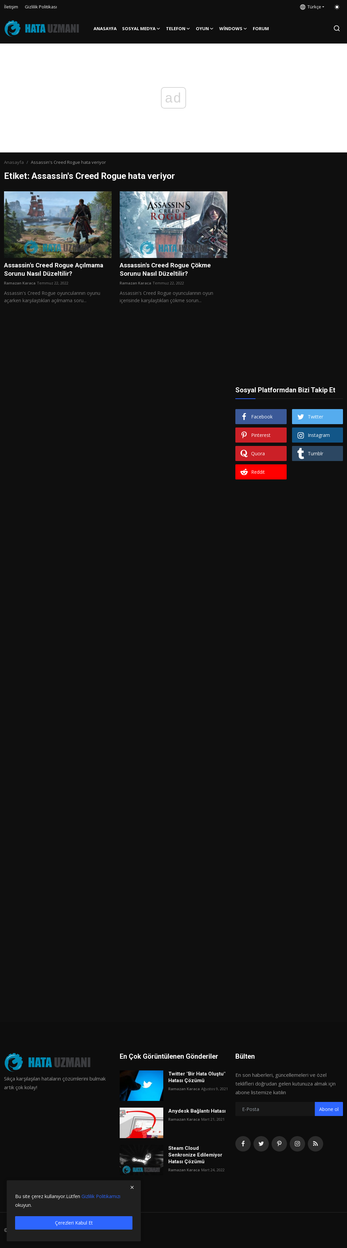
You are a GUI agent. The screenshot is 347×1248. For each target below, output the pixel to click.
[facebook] (243, 1144)
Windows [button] (233, 28)
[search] (337, 28)
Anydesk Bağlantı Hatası (197, 1111)
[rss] (315, 1144)
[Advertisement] (289, 233)
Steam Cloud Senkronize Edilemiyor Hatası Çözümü (195, 1155)
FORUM (261, 28)
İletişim (11, 7)
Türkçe (310, 7)
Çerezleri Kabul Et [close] (74, 1223)
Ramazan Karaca (20, 283)
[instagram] (297, 1144)
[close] (132, 1187)
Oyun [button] (205, 28)
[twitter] (261, 1144)
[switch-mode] (337, 7)
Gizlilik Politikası (41, 7)
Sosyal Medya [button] (141, 28)
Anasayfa (105, 28)
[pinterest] (279, 1144)
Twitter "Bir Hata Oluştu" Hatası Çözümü (196, 1077)
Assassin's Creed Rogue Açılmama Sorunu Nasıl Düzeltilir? (57, 270)
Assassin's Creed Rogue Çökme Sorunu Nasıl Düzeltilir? (169, 270)
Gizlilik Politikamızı (100, 1196)
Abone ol (329, 1109)
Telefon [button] (178, 28)
